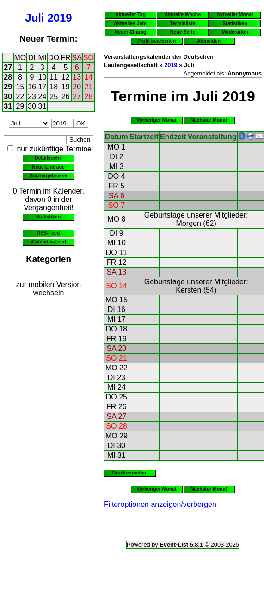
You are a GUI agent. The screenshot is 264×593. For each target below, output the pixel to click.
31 (8, 106)
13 (77, 77)
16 (32, 87)
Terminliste (182, 23)
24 (42, 96)
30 (8, 96)
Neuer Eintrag (130, 32)
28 (8, 77)
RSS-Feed (48, 233)
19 (65, 87)
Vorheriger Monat (156, 120)
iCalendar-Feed (48, 241)
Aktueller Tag (130, 14)
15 (20, 87)
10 (42, 77)
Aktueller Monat (234, 14)
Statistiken (48, 216)
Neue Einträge (48, 166)
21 (89, 87)
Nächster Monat (208, 120)
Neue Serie (183, 32)
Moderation (235, 32)
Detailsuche (48, 158)
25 (53, 96)
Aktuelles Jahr (130, 23)
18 (53, 87)
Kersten (188, 290)
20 (77, 87)
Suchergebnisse (48, 175)
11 (53, 77)
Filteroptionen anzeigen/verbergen (160, 504)
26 (65, 96)
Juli (34, 18)
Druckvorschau (130, 472)
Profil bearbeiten (156, 41)
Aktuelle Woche (183, 14)
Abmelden (209, 41)
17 (42, 87)
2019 (59, 18)
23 (32, 96)
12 (65, 77)
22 (20, 96)
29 (8, 87)
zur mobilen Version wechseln (48, 289)
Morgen (188, 223)
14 (89, 77)
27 (8, 67)
